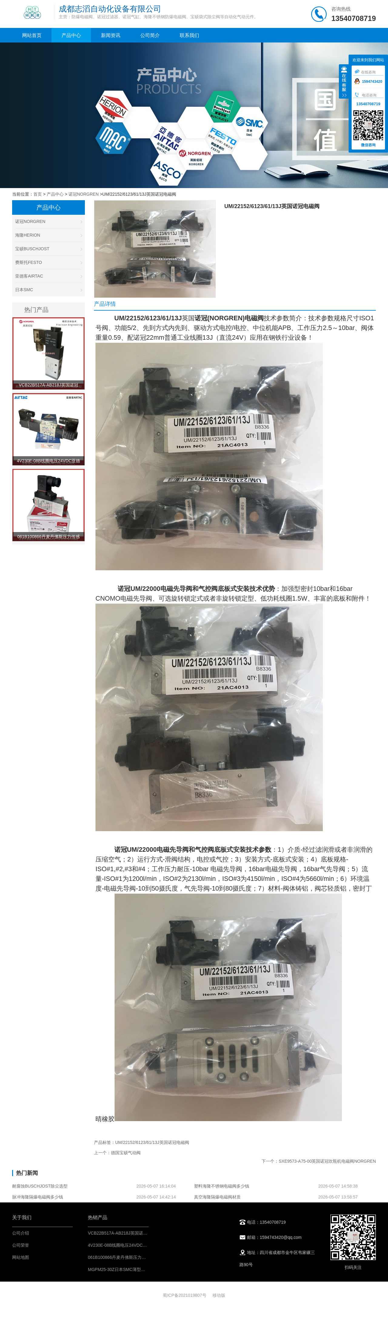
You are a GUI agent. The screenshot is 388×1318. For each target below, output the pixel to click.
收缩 (344, 82)
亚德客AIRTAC (48, 276)
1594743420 (368, 81)
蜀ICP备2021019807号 (184, 1295)
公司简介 (150, 35)
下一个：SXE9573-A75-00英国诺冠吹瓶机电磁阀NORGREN (319, 1161)
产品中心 (71, 35)
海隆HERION (48, 235)
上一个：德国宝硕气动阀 (117, 1152)
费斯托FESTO (48, 262)
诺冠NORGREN (84, 194)
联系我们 (189, 35)
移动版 (218, 1295)
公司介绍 (20, 1233)
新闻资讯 (110, 35)
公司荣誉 (20, 1245)
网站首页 (32, 35)
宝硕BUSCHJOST (48, 248)
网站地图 (20, 1257)
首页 (37, 194)
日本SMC (48, 289)
